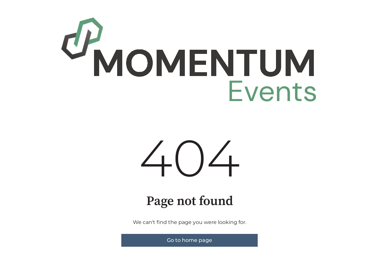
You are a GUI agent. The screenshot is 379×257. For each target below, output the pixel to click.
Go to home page (189, 240)
